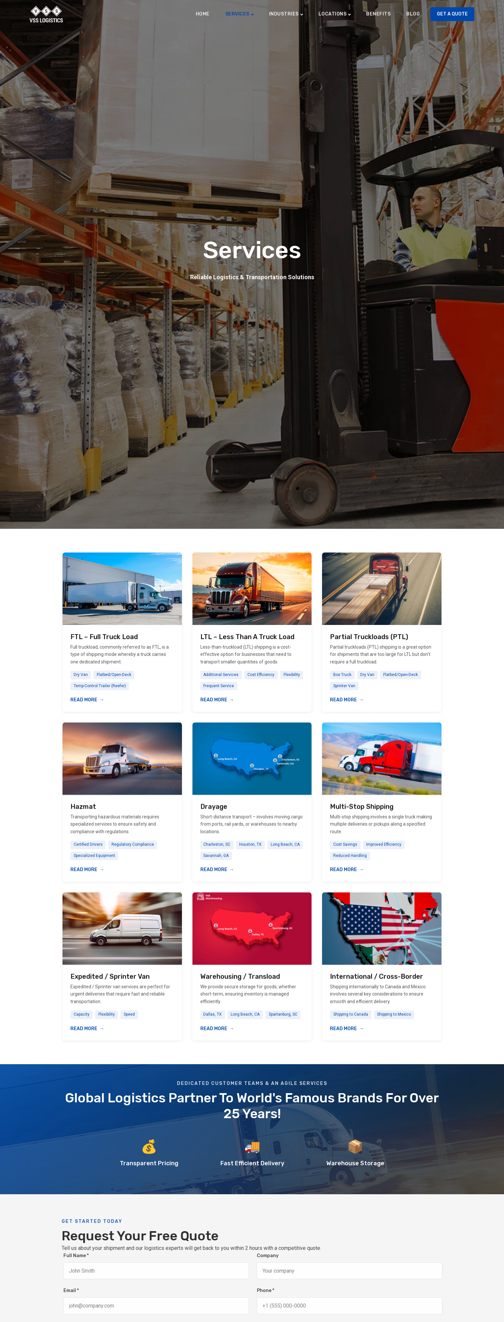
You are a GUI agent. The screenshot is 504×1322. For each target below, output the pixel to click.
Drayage (213, 816)
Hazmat (83, 816)
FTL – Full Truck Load (104, 637)
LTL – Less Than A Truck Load (247, 637)
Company (276, 1255)
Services (237, 14)
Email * (80, 1290)
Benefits (378, 14)
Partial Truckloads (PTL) (369, 637)
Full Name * (84, 1255)
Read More (83, 700)
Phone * (274, 1290)
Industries (284, 14)
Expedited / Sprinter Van (110, 986)
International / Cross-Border (376, 986)
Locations (332, 14)
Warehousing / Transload (240, 986)
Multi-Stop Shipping (361, 816)
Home (203, 14)
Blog (413, 14)
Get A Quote (452, 14)
